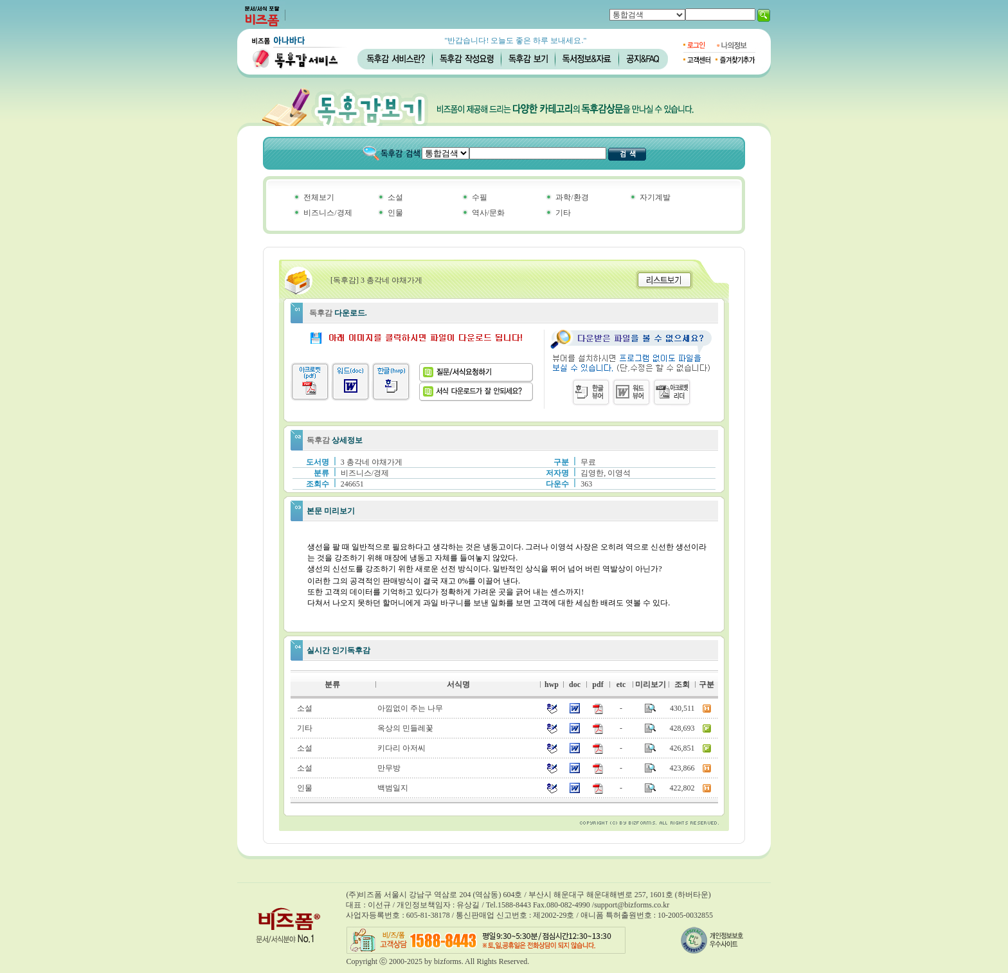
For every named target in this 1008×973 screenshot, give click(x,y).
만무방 (389, 767)
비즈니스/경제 (327, 212)
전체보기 (318, 197)
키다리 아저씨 (401, 748)
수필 (479, 197)
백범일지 (392, 787)
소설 (395, 197)
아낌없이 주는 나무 (410, 708)
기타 (563, 212)
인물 (395, 212)
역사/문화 (488, 212)
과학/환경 (571, 197)
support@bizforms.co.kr (631, 904)
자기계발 (655, 197)
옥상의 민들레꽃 (405, 728)
